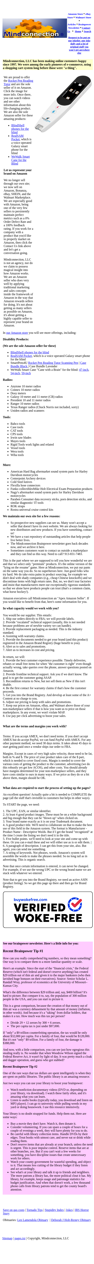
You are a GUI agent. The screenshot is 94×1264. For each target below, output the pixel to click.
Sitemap (7, 1238)
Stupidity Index (54, 1210)
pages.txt (20, 1238)
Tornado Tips (34, 1210)
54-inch (15, 373)
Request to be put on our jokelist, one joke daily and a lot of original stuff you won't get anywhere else (79, 45)
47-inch (83, 369)
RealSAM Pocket (17, 137)
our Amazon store (17, 332)
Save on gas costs (13, 1210)
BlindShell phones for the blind (20, 129)
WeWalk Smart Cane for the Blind (20, 160)
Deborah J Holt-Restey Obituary (71, 1220)
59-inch (26, 373)
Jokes (69, 1210)
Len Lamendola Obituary (32, 1220)
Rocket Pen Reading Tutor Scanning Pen (53, 362)
